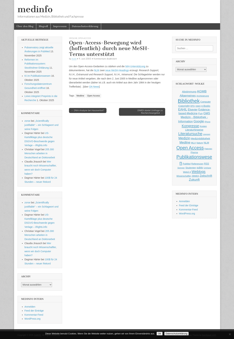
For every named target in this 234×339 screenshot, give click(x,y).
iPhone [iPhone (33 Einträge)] (207, 122)
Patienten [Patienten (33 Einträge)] (208, 149)
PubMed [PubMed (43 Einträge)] (187, 164)
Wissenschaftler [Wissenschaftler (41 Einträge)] (183, 176)
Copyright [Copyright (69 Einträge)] (184, 105)
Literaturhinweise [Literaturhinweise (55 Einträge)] (194, 129)
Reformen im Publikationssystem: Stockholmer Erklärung (37, 63)
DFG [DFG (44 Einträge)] (192, 106)
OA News (94, 86)
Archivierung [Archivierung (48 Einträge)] (202, 96)
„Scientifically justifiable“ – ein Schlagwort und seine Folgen (42, 124)
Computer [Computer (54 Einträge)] (205, 102)
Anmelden (30, 306)
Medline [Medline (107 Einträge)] (184, 142)
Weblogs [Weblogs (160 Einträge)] (199, 171)
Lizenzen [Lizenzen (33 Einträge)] (206, 134)
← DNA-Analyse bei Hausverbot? (87, 110)
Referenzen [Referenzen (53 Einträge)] (197, 163)
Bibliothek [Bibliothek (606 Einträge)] (189, 101)
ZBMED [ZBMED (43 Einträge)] (195, 176)
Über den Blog (25, 26)
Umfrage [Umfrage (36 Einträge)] (207, 168)
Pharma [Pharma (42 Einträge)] (194, 152)
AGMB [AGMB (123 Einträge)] (202, 91)
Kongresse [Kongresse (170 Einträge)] (190, 126)
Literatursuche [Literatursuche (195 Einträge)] (190, 134)
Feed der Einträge (34, 310)
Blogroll (43, 26)
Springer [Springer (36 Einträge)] (181, 168)
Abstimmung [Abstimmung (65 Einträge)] (189, 91)
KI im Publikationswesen (38, 75)
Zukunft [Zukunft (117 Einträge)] (194, 179)
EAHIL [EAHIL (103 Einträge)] (182, 109)
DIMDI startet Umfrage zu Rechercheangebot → (150, 111)
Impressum (60, 26)
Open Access (84, 38)
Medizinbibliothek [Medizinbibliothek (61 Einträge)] (200, 138)
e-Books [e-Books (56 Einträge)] (205, 106)
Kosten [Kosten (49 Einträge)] (203, 126)
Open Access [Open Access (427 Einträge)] (190, 147)
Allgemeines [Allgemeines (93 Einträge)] (188, 95)
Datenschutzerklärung (85, 26)
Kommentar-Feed (34, 314)
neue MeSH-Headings (117, 70)
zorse (27, 120)
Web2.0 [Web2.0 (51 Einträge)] (187, 172)
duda (74, 58)
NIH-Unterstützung (135, 66)
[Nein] (229, 334)
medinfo (35, 9)
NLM (96, 70)
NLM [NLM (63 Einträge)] (206, 142)
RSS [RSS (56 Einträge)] (206, 163)
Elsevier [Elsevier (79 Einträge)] (193, 109)
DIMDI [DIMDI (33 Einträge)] (198, 106)
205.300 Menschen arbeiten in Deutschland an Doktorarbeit (40, 153)
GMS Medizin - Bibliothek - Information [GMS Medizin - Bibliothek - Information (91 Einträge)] (194, 117)
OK (159, 333)
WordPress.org (33, 318)
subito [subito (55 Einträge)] (200, 167)
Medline (73, 38)
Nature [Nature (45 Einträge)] (200, 143)
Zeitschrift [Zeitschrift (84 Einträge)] (206, 175)
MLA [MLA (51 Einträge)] (193, 142)
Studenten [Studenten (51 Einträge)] (190, 167)
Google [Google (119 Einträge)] (198, 121)
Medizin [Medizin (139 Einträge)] (184, 138)
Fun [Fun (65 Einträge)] (200, 113)
